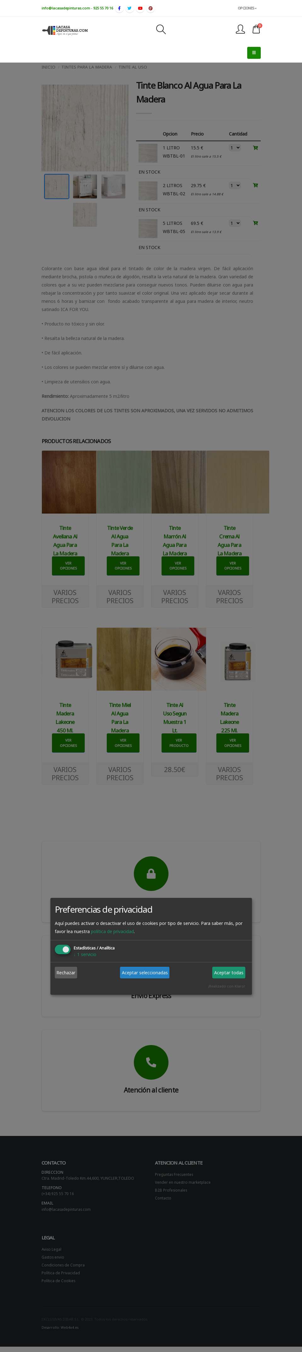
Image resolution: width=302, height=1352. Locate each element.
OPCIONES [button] (247, 8)
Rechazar (65, 973)
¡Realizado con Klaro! (226, 986)
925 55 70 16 (103, 8)
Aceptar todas (228, 973)
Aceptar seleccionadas (145, 973)
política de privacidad (112, 931)
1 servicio (85, 954)
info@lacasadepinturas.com (66, 8)
